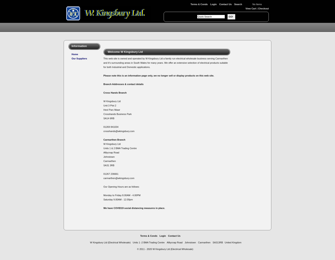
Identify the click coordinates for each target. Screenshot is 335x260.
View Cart (250, 8)
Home (75, 54)
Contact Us (225, 4)
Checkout (263, 8)
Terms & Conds (199, 4)
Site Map (186, 236)
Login (213, 4)
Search (238, 4)
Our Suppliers (79, 58)
